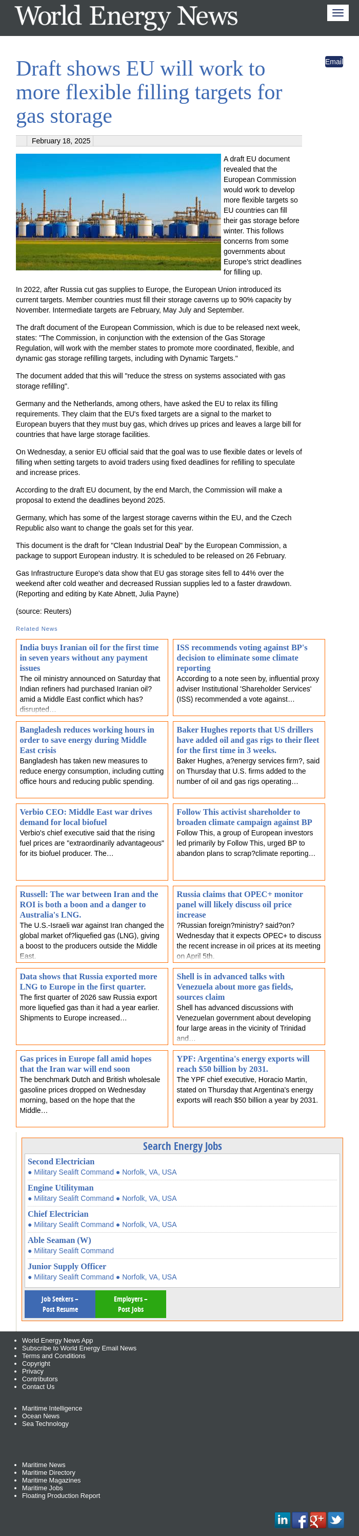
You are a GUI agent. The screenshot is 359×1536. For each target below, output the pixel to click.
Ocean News (40, 1416)
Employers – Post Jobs (131, 1304)
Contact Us (38, 1387)
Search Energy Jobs (182, 1146)
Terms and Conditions (54, 1356)
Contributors (40, 1379)
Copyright (36, 1363)
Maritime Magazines (51, 1480)
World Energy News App (57, 1340)
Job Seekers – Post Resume (60, 1304)
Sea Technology (45, 1424)
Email (334, 62)
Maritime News (44, 1465)
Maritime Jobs (42, 1488)
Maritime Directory (48, 1472)
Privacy (33, 1371)
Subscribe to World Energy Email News (79, 1348)
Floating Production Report (61, 1496)
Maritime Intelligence (52, 1408)
